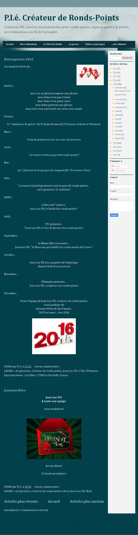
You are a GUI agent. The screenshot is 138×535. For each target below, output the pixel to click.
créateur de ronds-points (47, 371)
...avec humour (118, 44)
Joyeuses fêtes (14, 390)
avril (117, 127)
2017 (115, 76)
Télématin (92, 371)
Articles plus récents (21, 501)
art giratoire (22, 371)
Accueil (9, 44)
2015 (115, 84)
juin (117, 119)
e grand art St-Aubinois (56, 189)
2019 (115, 69)
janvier (118, 138)
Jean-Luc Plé (70, 371)
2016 (115, 80)
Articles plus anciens (87, 501)
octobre (118, 103)
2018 (115, 73)
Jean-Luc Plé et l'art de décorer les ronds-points (54, 228)
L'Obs (82, 371)
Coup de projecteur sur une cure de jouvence (54, 139)
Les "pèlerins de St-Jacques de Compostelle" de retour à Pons (54, 170)
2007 (115, 155)
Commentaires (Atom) (34, 510)
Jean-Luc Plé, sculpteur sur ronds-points (54, 285)
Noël (89, 491)
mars (117, 131)
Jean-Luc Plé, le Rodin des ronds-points (53, 208)
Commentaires (119, 171)
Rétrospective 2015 (18, 59)
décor (66, 491)
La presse (74, 44)
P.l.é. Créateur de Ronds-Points (61, 18)
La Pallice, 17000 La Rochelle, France (46, 375)
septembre (119, 107)
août (117, 111)
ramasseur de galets (23, 124)
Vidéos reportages (95, 44)
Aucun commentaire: (47, 366)
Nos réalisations (28, 44)
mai (117, 123)
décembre (119, 88)
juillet (117, 115)
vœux (64, 108)
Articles (116, 166)
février (118, 135)
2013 (115, 147)
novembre (119, 99)
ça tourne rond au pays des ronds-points (54, 155)
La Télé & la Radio (52, 44)
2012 (115, 151)
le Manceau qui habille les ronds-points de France (62, 247)
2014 (115, 143)
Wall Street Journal (58, 266)
